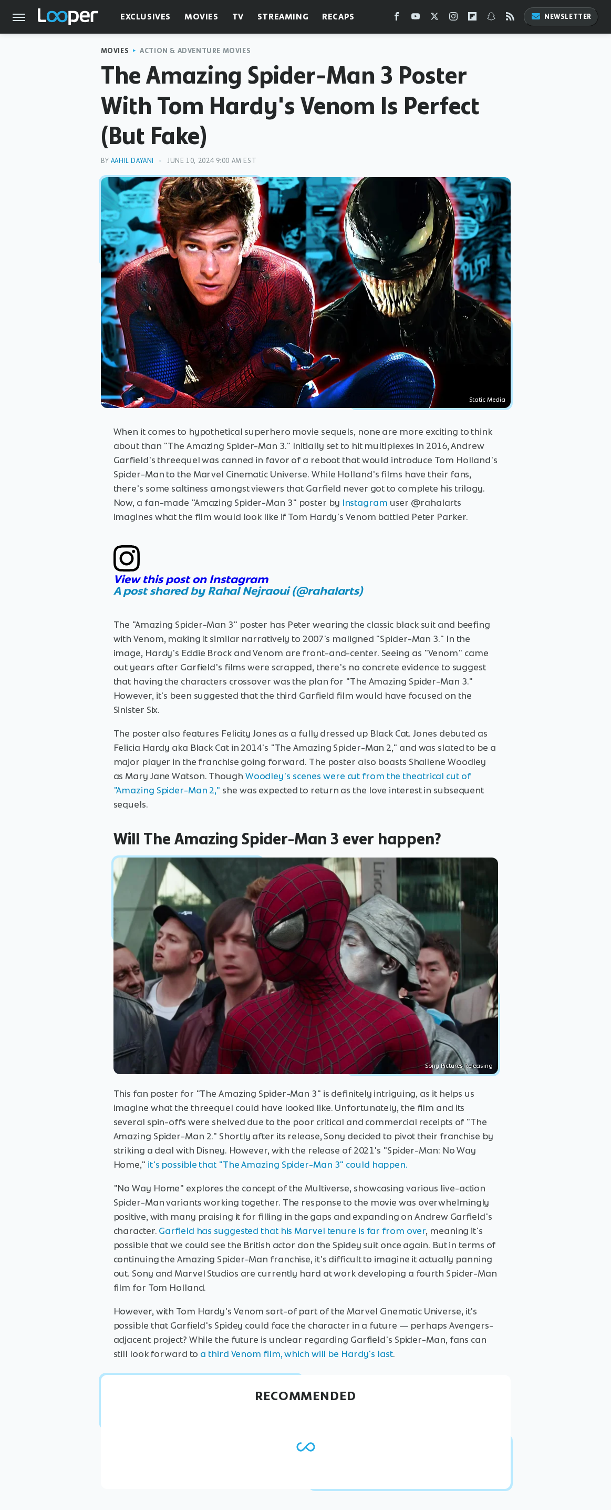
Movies (201, 16)
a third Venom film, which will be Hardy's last (296, 1354)
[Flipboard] (472, 18)
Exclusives (145, 16)
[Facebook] (396, 18)
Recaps (338, 16)
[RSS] (510, 18)
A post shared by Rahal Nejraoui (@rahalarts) (238, 590)
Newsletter (561, 16)
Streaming (282, 16)
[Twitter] (434, 18)
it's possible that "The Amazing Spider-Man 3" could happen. (279, 1164)
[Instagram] (453, 18)
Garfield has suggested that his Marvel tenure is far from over (292, 1231)
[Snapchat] (491, 18)
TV (238, 16)
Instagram (365, 502)
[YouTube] (415, 18)
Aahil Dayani (132, 160)
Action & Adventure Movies (195, 50)
